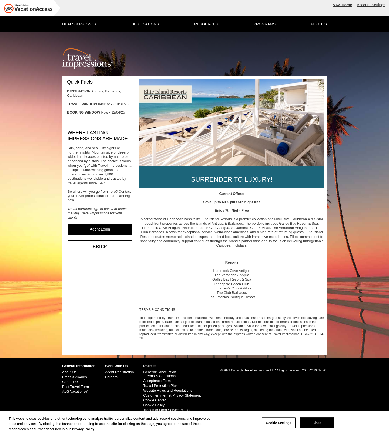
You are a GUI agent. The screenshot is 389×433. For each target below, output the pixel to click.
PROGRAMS (264, 24)
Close (316, 424)
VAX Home (342, 5)
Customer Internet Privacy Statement (172, 395)
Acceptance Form (157, 381)
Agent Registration (119, 372)
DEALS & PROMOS (79, 24)
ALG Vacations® (75, 392)
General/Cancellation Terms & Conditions (159, 374)
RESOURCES (206, 24)
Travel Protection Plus (160, 386)
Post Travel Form (75, 387)
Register (100, 246)
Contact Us (70, 382)
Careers (111, 377)
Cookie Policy (154, 405)
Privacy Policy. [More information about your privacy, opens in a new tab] (83, 430)
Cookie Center (154, 400)
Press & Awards (74, 377)
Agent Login (100, 229)
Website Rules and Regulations (167, 390)
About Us (69, 372)
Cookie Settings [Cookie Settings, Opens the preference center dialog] (278, 424)
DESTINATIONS (145, 24)
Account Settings (371, 5)
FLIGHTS (319, 24)
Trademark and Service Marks (166, 410)
